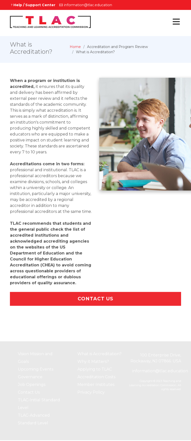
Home (75, 48)
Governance (30, 378)
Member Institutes (95, 385)
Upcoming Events (35, 370)
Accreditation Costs (96, 378)
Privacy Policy (91, 393)
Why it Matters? (93, 362)
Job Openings (31, 385)
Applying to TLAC (94, 370)
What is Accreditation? (99, 355)
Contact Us (95, 300)
